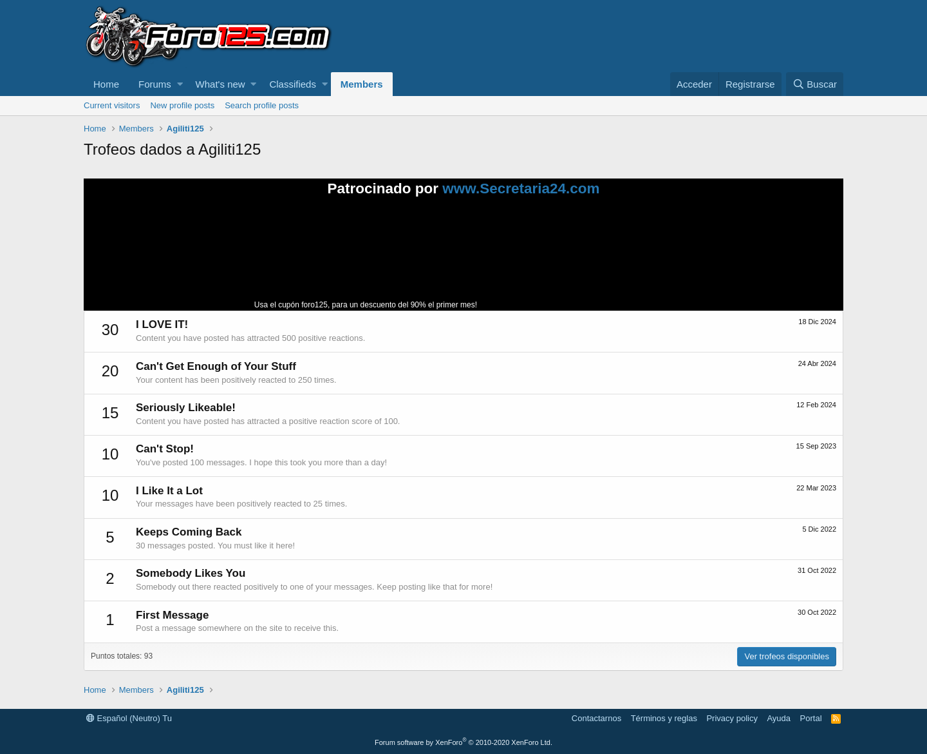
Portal (811, 718)
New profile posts (182, 105)
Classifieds (292, 84)
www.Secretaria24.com (520, 188)
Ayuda (779, 718)
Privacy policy (731, 718)
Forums (154, 84)
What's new (220, 84)
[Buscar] (814, 84)
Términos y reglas (664, 718)
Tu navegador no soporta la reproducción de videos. (576, 259)
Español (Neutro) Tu (129, 718)
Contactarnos (596, 718)
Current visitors (112, 105)
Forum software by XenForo (463, 742)
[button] (180, 84)
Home (106, 84)
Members (362, 84)
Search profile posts (262, 105)
